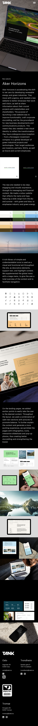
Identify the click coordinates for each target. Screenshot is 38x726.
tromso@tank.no (8, 713)
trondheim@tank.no (27, 670)
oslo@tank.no (7, 670)
